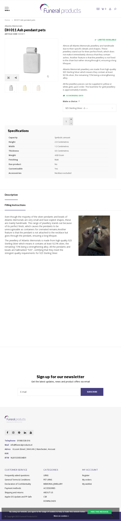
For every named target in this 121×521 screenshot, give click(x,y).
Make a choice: (71, 101)
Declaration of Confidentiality (18, 484)
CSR (45, 496)
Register (85, 475)
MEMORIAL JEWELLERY (53, 484)
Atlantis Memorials (13, 25)
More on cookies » (61, 516)
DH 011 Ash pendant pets (24, 20)
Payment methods (13, 488)
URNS (45, 475)
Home (7, 20)
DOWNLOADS (49, 501)
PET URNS (47, 479)
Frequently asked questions (17, 475)
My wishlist (87, 484)
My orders (86, 479)
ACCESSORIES (49, 488)
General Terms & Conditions (17, 479)
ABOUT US (48, 492)
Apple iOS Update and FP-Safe (18, 496)
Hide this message (99, 512)
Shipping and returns (14, 492)
